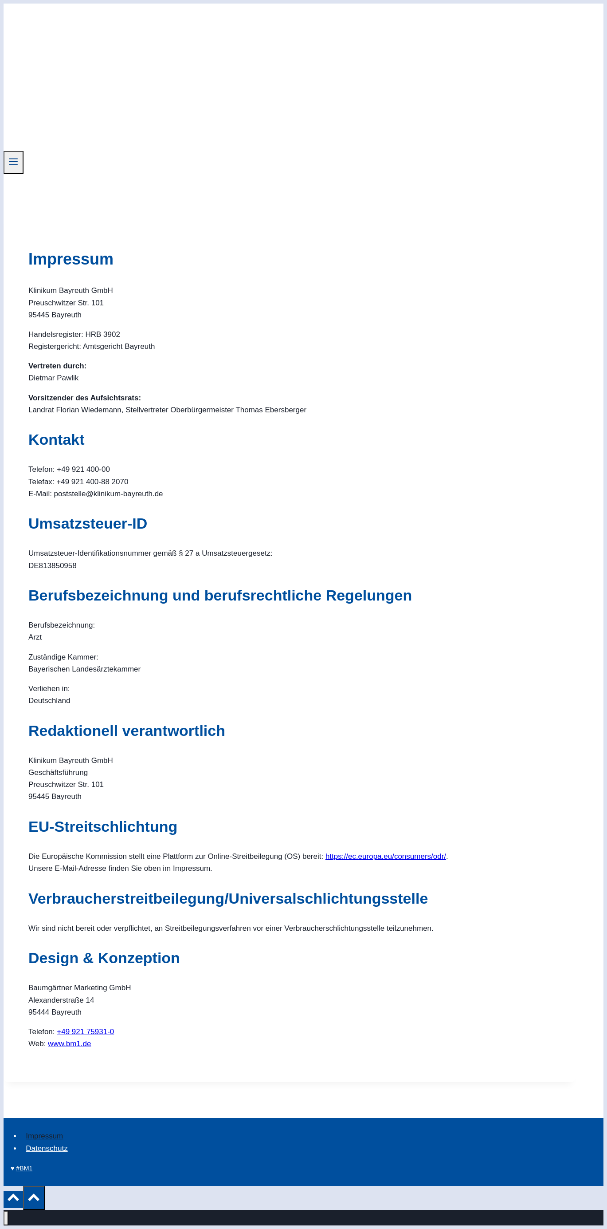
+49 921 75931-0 (85, 1031)
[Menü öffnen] (13, 162)
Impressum (44, 1136)
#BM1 (24, 1168)
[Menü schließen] (6, 1218)
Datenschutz (47, 1148)
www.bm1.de (69, 1043)
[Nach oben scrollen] (13, 1199)
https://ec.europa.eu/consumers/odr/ (385, 856)
